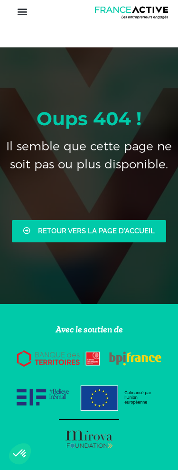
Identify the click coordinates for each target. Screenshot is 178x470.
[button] (22, 11)
